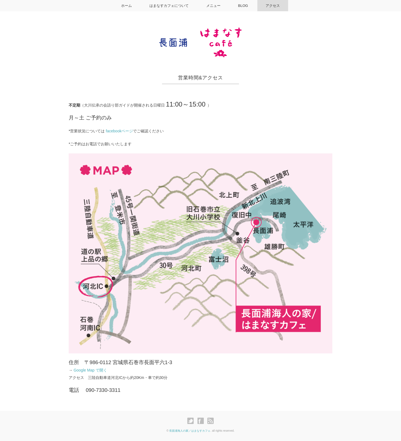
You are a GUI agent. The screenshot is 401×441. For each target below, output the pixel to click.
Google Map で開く (90, 370)
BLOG (243, 6)
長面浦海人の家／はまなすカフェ (189, 430)
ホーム (126, 6)
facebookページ (119, 131)
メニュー (213, 6)
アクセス (273, 6)
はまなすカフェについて (169, 6)
